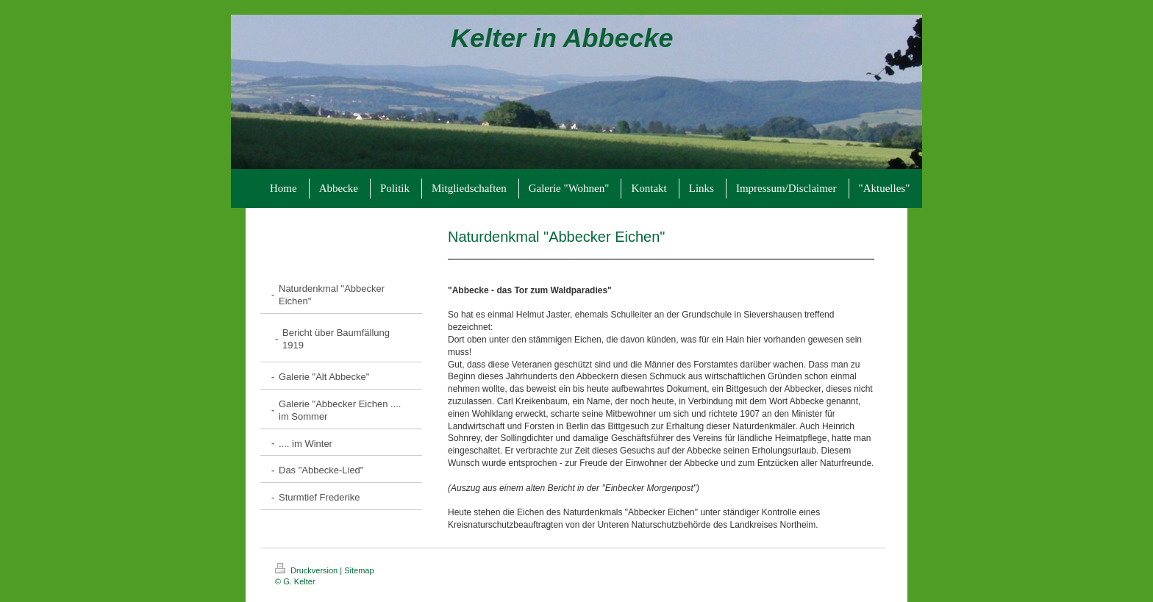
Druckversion (307, 570)
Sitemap (359, 570)
